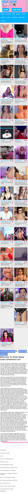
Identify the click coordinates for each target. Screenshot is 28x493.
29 (14, 351)
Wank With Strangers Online (7, 477)
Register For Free (4, 453)
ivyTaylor (3, 282)
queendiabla (4, 262)
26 (5, 351)
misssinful (17, 322)
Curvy (24, 14)
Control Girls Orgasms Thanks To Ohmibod (9, 474)
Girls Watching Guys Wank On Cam (8, 467)
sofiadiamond (18, 282)
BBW (13, 14)
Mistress (22, 17)
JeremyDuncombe (5, 201)
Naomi (16, 79)
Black (18, 14)
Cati (16, 221)
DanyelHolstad (4, 59)
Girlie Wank (3, 450)
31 (20, 351)
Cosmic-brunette (19, 181)
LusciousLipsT (5, 241)
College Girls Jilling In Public (7, 486)
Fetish (3, 17)
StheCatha (17, 99)
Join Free (16, 10)
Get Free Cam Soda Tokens (7, 489)
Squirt (3, 21)
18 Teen (8, 14)
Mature (14, 17)
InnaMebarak (4, 181)
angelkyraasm (18, 241)
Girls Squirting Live (5, 483)
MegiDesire (18, 201)
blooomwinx (18, 39)
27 (8, 351)
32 (22, 351)
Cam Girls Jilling (4, 461)
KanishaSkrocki (5, 79)
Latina (8, 17)
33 (25, 351)
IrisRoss (3, 140)
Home (2, 14)
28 (11, 351)
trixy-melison (4, 343)
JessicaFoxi (4, 39)
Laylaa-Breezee (19, 302)
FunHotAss (18, 262)
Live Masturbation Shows (6, 464)
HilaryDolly (17, 140)
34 (1, 354)
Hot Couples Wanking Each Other (8, 480)
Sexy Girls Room (5, 160)
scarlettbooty (18, 160)
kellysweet (3, 120)
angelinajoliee (4, 221)
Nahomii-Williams (5, 99)
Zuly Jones (17, 120)
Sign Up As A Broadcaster (6, 459)
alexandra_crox (19, 59)
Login (5, 10)
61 (4, 354)
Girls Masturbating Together (7, 470)
